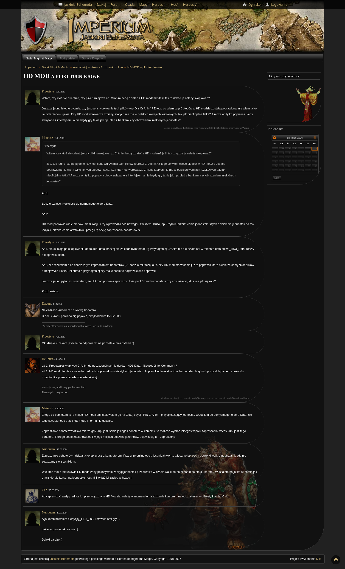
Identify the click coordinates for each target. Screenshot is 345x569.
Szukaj (101, 4)
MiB (318, 559)
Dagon (46, 303)
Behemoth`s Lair (35, 30)
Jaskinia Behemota (62, 559)
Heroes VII (190, 4)
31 (302, 148)
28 (282, 148)
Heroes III (159, 4)
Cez (44, 490)
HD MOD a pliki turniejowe (144, 67)
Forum (116, 4)
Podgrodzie (67, 58)
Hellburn (47, 359)
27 (276, 148)
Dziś (276, 177)
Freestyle (48, 91)
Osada (130, 4)
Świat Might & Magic (39, 58)
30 (296, 148)
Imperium (110, 31)
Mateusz (47, 137)
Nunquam (48, 449)
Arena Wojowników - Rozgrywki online (98, 67)
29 (289, 148)
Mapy (143, 4)
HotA (175, 4)
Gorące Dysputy (92, 58)
